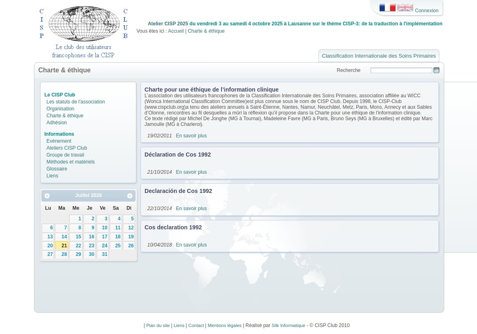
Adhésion (57, 123)
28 (64, 254)
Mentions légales (225, 325)
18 (117, 237)
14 (64, 237)
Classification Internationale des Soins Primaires (379, 56)
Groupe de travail (65, 155)
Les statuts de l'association (76, 102)
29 (78, 254)
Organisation (61, 109)
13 (50, 237)
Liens (53, 176)
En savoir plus (191, 136)
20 (50, 246)
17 (104, 237)
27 (50, 254)
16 (91, 237)
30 (91, 254)
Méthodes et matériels (71, 162)
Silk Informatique (288, 325)
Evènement (59, 141)
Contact (196, 325)
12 (130, 228)
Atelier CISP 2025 (168, 24)
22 (78, 246)
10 (104, 228)
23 (91, 246)
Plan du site (158, 325)
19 (130, 237)
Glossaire (57, 169)
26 (130, 246)
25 (117, 246)
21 (64, 246)
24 (104, 246)
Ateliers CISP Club (67, 148)
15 (78, 237)
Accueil (176, 31)
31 (104, 254)
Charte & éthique (206, 31)
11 (117, 228)
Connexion (427, 10)
